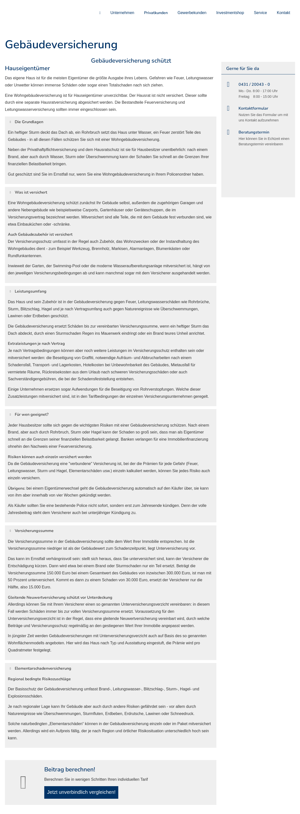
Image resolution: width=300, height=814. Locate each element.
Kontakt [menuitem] (283, 13)
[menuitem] (99, 12)
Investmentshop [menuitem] (230, 13)
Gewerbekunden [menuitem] (192, 13)
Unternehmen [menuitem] (122, 13)
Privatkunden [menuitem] (156, 13)
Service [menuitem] (260, 13)
